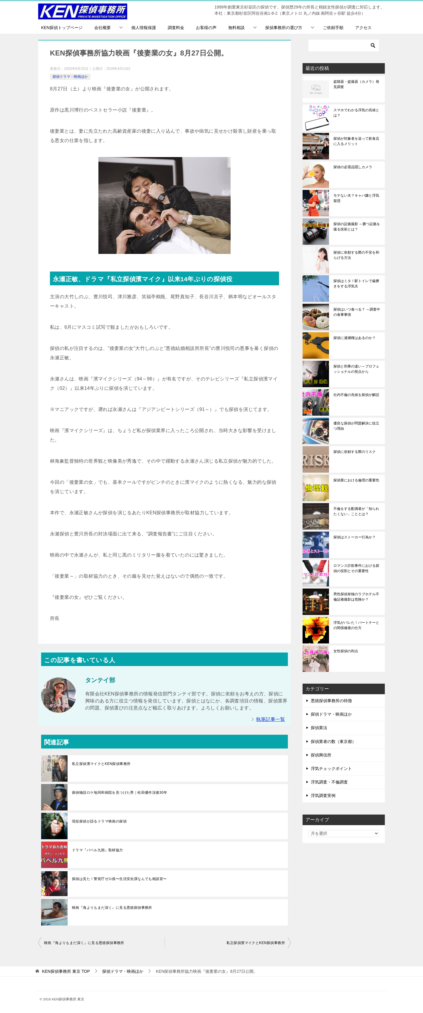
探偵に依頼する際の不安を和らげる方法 (356, 255)
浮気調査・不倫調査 (329, 782)
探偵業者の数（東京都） (333, 741)
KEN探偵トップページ (62, 27)
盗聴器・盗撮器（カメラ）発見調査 (356, 84)
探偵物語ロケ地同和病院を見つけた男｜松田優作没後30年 (119, 792)
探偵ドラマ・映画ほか (70, 77)
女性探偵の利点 (345, 651)
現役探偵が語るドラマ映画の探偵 (99, 821)
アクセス (363, 27)
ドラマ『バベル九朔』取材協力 (97, 850)
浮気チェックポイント (331, 768)
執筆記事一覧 (270, 719)
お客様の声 (206, 27)
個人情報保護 (143, 27)
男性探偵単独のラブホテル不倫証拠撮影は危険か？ (356, 596)
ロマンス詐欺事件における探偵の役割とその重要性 (356, 568)
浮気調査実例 (323, 795)
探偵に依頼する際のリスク (354, 452)
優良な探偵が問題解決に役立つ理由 (356, 426)
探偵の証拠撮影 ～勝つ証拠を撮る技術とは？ (356, 226)
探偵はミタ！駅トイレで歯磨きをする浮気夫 (356, 283)
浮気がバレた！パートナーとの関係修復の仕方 (356, 625)
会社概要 (102, 27)
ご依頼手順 (333, 27)
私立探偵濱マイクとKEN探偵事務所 (101, 764)
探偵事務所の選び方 (283, 27)
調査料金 (176, 27)
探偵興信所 (321, 755)
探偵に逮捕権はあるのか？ (354, 338)
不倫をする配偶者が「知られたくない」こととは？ (356, 511)
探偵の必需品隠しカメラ (352, 167)
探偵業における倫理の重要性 (356, 480)
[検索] (343, 45)
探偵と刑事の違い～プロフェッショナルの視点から (356, 369)
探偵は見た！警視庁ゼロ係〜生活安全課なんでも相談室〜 (119, 879)
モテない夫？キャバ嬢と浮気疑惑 (356, 198)
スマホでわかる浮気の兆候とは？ (356, 112)
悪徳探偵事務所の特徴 (331, 700)
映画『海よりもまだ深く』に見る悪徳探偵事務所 (112, 908)
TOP (66, 971)
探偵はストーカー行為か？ (354, 537)
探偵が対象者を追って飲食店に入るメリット (356, 141)
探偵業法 (319, 727)
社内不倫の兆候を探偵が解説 (356, 395)
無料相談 (236, 27)
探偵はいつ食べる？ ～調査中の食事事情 (356, 312)
